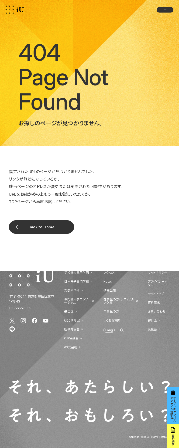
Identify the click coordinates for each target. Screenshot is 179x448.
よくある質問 (111, 320)
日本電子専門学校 (76, 281)
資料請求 (154, 302)
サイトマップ (156, 293)
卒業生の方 (111, 311)
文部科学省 (71, 290)
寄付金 (152, 320)
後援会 (152, 329)
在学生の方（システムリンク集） (118, 301)
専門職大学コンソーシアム (76, 301)
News (107, 281)
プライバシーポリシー (158, 283)
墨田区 (68, 311)
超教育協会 (71, 329)
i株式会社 (70, 347)
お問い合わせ (157, 311)
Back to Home (41, 227)
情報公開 (109, 290)
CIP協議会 (71, 338)
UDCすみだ (72, 320)
